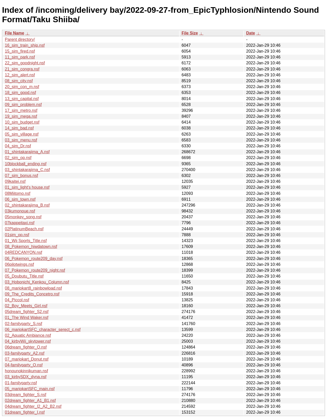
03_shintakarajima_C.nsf (27, 170)
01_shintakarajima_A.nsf (27, 152)
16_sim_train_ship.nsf (25, 45)
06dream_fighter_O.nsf (26, 347)
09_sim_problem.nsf (23, 104)
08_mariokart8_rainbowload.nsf (33, 288)
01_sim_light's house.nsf (27, 187)
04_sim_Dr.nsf (18, 146)
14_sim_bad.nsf (19, 128)
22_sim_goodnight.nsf (25, 63)
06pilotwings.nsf (19, 264)
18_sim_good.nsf (20, 92)
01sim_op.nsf (17, 235)
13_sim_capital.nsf (22, 99)
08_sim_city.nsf (19, 81)
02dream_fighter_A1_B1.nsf (30, 400)
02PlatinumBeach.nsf (24, 229)
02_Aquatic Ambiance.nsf (28, 335)
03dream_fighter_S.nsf (25, 394)
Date (250, 33)
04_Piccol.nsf (17, 300)
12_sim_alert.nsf (20, 75)
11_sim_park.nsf (20, 57)
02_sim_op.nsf (18, 158)
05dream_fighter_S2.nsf (27, 311)
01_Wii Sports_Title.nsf (26, 240)
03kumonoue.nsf (20, 211)
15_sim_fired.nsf (20, 51)
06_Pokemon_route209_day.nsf (34, 258)
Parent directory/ (20, 39)
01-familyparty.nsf (21, 383)
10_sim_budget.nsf (22, 122)
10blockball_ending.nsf (25, 164)
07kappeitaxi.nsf (19, 223)
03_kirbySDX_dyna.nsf (25, 377)
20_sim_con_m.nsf (22, 87)
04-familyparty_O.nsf (24, 365)
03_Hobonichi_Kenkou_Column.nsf (37, 282)
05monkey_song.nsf (23, 217)
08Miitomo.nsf (17, 193)
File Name (14, 33)
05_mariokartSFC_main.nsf (30, 389)
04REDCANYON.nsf (23, 252)
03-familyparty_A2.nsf (24, 353)
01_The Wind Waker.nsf (26, 317)
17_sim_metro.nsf (21, 110)
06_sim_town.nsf (20, 199)
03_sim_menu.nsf (21, 140)
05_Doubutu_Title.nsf (24, 276)
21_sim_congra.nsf (22, 69)
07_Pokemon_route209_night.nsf (35, 270)
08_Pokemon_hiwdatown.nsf (31, 246)
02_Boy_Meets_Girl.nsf (26, 306)
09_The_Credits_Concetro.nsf (32, 294)
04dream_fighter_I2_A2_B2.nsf (33, 406)
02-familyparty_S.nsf (23, 323)
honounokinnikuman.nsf (26, 371)
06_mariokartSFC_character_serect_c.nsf (42, 329)
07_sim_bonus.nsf (21, 175)
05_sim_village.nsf (22, 134)
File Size (190, 33)
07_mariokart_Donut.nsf (27, 359)
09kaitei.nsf (15, 181)
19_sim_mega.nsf (21, 116)
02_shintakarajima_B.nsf (27, 205)
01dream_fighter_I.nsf (25, 412)
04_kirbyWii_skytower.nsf (28, 341)
